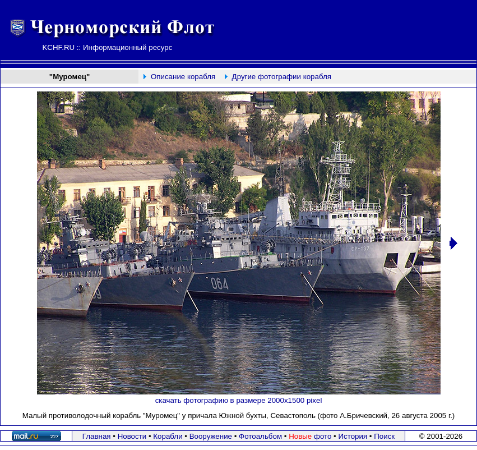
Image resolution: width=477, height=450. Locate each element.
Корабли (167, 436)
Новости (132, 436)
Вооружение (210, 436)
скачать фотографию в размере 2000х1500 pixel (238, 400)
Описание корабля (183, 76)
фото (310, 436)
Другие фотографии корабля (281, 76)
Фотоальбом (260, 436)
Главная (96, 436)
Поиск (384, 436)
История (352, 436)
